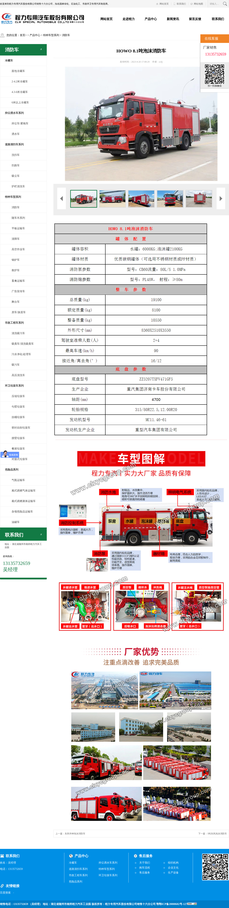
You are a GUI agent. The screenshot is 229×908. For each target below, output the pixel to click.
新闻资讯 (173, 19)
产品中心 (151, 19)
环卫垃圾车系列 (108, 875)
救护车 (16, 270)
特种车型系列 (51, 35)
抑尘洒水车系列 (108, 862)
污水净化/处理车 (21, 354)
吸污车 (16, 364)
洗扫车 (16, 155)
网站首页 (164, 3)
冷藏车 (73, 862)
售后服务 (144, 872)
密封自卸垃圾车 (21, 427)
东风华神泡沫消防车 (75, 833)
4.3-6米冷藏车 (20, 92)
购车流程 (144, 867)
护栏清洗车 (18, 186)
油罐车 (16, 522)
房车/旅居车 (19, 312)
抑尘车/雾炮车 (20, 123)
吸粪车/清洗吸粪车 (23, 343)
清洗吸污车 (18, 333)
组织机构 (173, 862)
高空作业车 (18, 249)
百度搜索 (5, 892)
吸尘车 (16, 176)
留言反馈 (195, 19)
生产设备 (173, 872)
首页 (22, 35)
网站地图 (198, 3)
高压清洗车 (18, 375)
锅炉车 (16, 259)
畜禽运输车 (18, 280)
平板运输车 (18, 228)
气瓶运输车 (18, 480)
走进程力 (129, 19)
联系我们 (181, 3)
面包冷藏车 (18, 71)
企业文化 (173, 867)
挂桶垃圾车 (18, 417)
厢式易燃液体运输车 (24, 501)
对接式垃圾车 (20, 459)
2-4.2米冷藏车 (20, 81)
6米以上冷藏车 (20, 102)
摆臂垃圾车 (18, 438)
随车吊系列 (18, 217)
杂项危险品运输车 (22, 511)
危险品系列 (75, 881)
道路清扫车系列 (78, 869)
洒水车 (16, 134)
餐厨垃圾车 (18, 448)
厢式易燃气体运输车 (24, 490)
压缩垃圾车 (18, 396)
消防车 (66, 35)
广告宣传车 (18, 291)
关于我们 (144, 862)
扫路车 (16, 165)
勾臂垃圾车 (18, 406)
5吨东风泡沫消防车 (217, 833)
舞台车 (16, 301)
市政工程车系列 (78, 875)
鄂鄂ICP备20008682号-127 (176, 904)
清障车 (16, 238)
